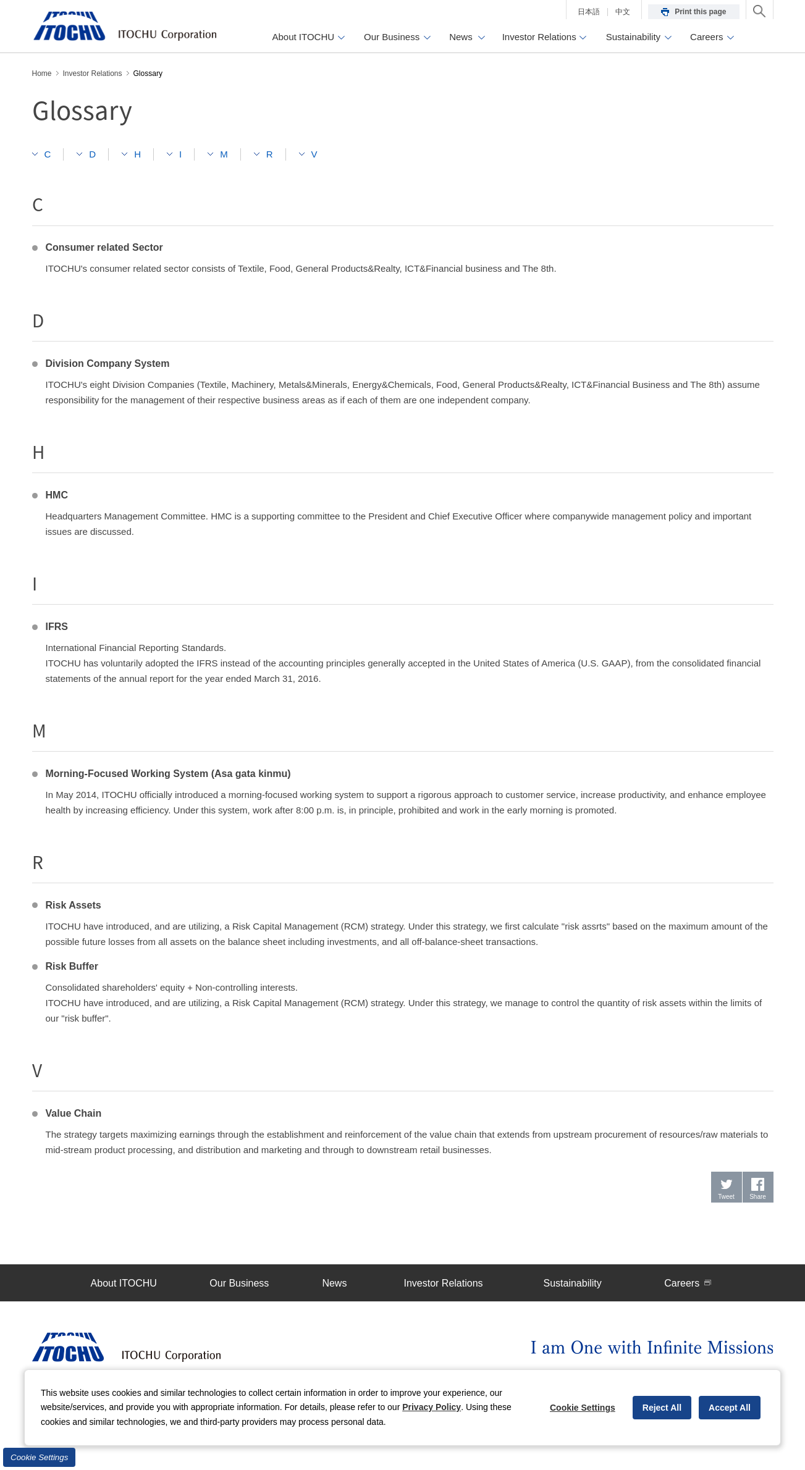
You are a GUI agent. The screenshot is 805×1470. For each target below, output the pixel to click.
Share (757, 1196)
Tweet (726, 1196)
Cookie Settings (39, 1457)
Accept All (730, 1408)
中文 (622, 11)
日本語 (589, 11)
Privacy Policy (431, 1407)
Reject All (662, 1408)
